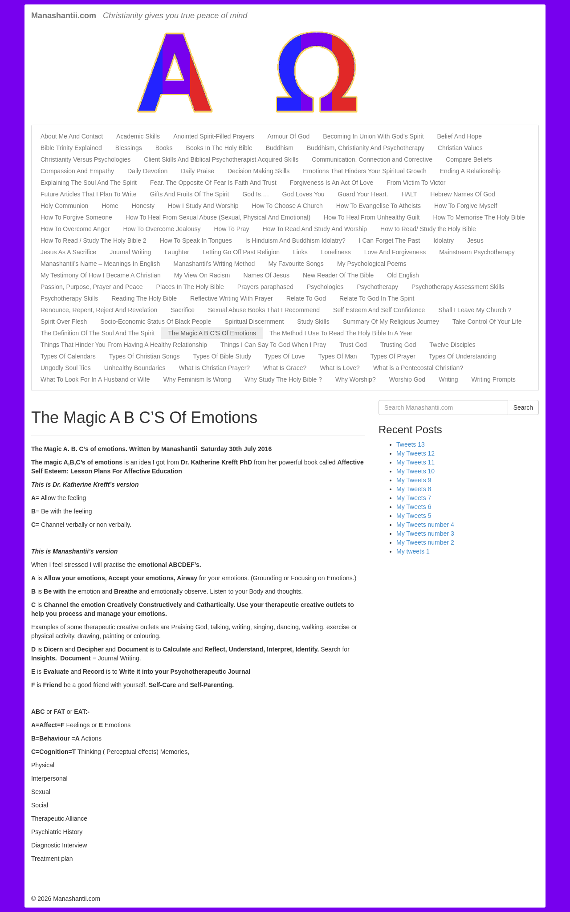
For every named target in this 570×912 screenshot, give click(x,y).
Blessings (128, 147)
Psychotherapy (377, 286)
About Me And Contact (72, 136)
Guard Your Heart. (363, 194)
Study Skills (313, 321)
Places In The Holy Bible (190, 286)
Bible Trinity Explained (71, 147)
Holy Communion (64, 205)
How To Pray (231, 228)
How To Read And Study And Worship (315, 228)
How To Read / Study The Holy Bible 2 (94, 240)
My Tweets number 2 (425, 542)
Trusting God (398, 344)
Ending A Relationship (470, 171)
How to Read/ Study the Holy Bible (428, 228)
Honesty (143, 205)
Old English (403, 275)
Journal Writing (130, 252)
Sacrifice (183, 310)
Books (164, 147)
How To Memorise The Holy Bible (479, 217)
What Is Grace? (284, 367)
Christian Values (460, 147)
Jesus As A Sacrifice (68, 252)
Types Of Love (285, 356)
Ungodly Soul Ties (66, 367)
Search (523, 407)
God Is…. (255, 194)
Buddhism (279, 147)
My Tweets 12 (415, 453)
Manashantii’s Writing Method (214, 263)
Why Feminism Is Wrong (197, 379)
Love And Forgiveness (395, 252)
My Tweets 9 (413, 480)
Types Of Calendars (68, 356)
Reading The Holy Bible (144, 298)
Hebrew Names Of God (462, 194)
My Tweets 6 (413, 506)
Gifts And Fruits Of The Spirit (189, 194)
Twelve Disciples (452, 344)
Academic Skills (138, 136)
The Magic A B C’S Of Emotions (212, 333)
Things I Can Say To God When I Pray (273, 344)
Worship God (407, 379)
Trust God (353, 344)
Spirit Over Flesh (64, 321)
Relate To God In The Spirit (376, 298)
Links (300, 252)
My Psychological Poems (372, 263)
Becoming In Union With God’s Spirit (373, 136)
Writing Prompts (493, 379)
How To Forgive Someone (76, 217)
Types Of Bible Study (222, 356)
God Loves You (303, 194)
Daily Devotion (147, 171)
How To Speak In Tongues (196, 240)
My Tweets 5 (413, 515)
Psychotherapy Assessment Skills (458, 286)
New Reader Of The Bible (338, 275)
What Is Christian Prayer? (214, 367)
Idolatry (443, 240)
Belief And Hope (459, 136)
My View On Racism (202, 275)
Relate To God (306, 298)
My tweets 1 (413, 551)
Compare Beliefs (469, 159)
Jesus (475, 240)
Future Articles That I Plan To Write (89, 194)
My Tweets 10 (415, 471)
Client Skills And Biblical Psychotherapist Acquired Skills (221, 159)
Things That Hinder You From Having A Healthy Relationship (124, 344)
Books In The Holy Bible (219, 147)
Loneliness (336, 252)
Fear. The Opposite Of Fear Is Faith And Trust (213, 182)
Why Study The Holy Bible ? (283, 379)
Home (110, 205)
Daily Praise (197, 171)
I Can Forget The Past (389, 240)
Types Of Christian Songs (144, 356)
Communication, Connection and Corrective (372, 159)
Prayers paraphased (265, 286)
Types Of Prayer (392, 356)
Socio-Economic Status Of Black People (155, 321)
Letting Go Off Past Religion (241, 252)
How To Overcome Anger (75, 228)
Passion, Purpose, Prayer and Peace (92, 286)
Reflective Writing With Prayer (231, 298)
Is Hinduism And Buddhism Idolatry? (295, 240)
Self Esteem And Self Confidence (379, 310)
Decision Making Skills (258, 171)
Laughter (176, 252)
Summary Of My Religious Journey (391, 321)
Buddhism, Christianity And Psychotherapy (365, 147)
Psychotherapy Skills (69, 298)
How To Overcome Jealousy (161, 228)
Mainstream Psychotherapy (477, 252)
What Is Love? (340, 367)
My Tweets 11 (415, 462)
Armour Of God (288, 136)
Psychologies (325, 286)
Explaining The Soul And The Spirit (89, 182)
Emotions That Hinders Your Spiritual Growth (365, 171)
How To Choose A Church (287, 205)
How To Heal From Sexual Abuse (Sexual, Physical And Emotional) (218, 217)
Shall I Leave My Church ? (474, 310)
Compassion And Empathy (77, 171)
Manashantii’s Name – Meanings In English (100, 263)
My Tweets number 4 (425, 524)
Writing (448, 379)
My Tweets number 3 (425, 533)
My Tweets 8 (413, 489)
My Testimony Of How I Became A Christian (101, 275)
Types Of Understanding (462, 356)
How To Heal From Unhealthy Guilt (371, 217)
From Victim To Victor (416, 182)
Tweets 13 (410, 444)
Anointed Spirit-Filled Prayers (213, 136)
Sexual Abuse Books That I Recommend (264, 310)
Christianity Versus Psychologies (85, 159)
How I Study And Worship (203, 205)
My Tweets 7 (413, 497)
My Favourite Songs (296, 263)
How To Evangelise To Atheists (378, 205)
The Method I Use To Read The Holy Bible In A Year (340, 333)
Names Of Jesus (266, 275)
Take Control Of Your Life (487, 321)
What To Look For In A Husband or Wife (95, 379)
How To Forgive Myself (465, 205)
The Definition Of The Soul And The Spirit (98, 333)
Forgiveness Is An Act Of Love (332, 182)
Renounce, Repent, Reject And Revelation (99, 310)
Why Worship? (355, 379)
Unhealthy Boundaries (135, 367)
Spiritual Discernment (254, 321)
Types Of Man (337, 356)
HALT (409, 194)
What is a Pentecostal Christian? (418, 367)
